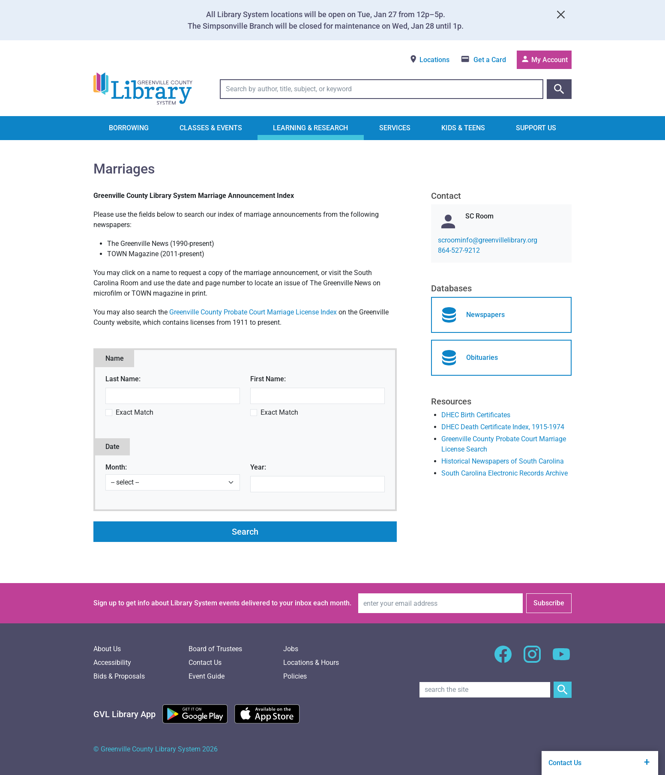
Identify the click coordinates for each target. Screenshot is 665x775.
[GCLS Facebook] (503, 659)
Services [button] (394, 128)
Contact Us (205, 662)
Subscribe (548, 603)
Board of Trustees (215, 649)
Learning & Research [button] (310, 128)
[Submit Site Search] (563, 690)
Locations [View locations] (429, 59)
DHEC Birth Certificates (475, 415)
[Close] (561, 14)
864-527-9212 (459, 250)
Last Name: (123, 379)
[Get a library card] (483, 60)
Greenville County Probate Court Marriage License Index (253, 312)
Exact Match (134, 412)
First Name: (268, 379)
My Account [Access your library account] (544, 59)
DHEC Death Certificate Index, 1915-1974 (502, 427)
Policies (295, 676)
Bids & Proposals (119, 676)
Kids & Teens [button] (463, 128)
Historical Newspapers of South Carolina (502, 461)
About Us (107, 649)
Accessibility (112, 662)
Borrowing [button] (129, 128)
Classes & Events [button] (211, 128)
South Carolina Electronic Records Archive (504, 473)
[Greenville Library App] (124, 714)
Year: (258, 467)
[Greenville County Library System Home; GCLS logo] (142, 89)
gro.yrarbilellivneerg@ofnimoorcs (487, 240)
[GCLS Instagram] (532, 659)
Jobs (290, 649)
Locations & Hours (311, 662)
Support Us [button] (536, 128)
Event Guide (207, 676)
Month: (116, 467)
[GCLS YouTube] (561, 659)
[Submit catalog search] (559, 89)
